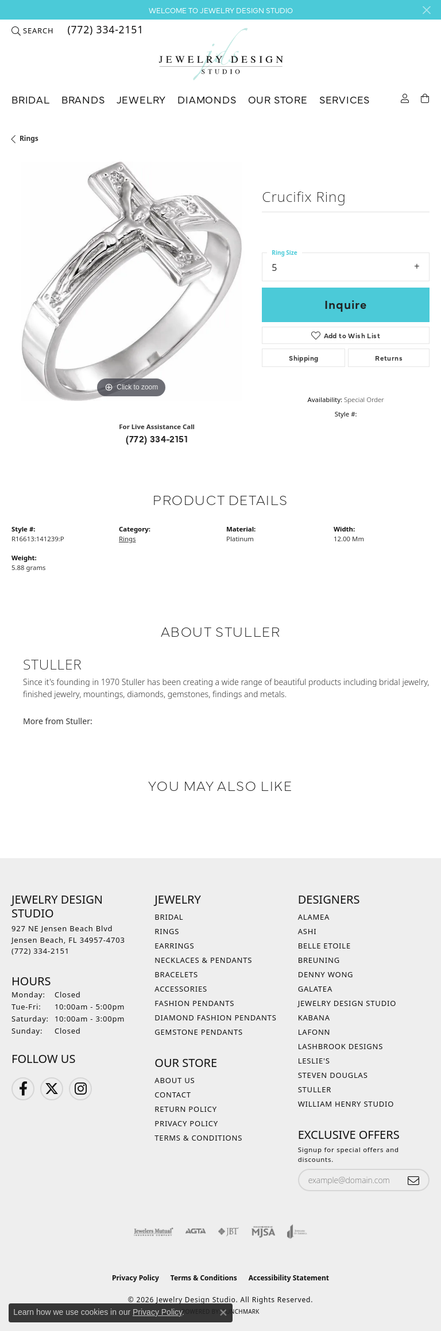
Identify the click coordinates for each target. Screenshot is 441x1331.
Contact (172, 1094)
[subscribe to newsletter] (413, 1180)
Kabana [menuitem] (314, 1017)
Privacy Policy (186, 1123)
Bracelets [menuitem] (176, 974)
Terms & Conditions (198, 1138)
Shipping (303, 357)
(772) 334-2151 (157, 438)
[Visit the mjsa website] (263, 1231)
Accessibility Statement (289, 1278)
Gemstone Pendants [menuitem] (198, 1032)
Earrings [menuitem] (174, 945)
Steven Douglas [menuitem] (333, 1075)
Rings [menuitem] (166, 931)
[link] (104, 30)
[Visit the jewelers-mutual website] (153, 1231)
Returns (389, 357)
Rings (29, 138)
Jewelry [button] (142, 99)
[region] (130, 281)
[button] (32, 30)
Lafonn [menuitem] (314, 1032)
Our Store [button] (278, 99)
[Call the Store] (40, 951)
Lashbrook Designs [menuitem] (341, 1046)
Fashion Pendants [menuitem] (194, 1003)
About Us (174, 1080)
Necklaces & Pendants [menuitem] (203, 960)
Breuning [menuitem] (319, 960)
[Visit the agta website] (195, 1231)
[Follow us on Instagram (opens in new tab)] (80, 1088)
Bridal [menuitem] (168, 917)
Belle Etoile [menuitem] (324, 945)
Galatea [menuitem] (315, 989)
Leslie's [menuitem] (314, 1060)
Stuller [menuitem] (314, 1089)
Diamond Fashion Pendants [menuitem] (215, 1017)
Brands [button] (83, 99)
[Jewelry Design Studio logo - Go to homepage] (220, 54)
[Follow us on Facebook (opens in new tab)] (22, 1088)
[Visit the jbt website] (228, 1231)
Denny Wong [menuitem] (326, 974)
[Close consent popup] (223, 1312)
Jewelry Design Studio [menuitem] (347, 1003)
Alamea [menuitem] (314, 917)
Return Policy (185, 1109)
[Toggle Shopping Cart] (425, 97)
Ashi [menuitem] (307, 931)
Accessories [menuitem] (180, 989)
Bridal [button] (30, 99)
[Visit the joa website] (297, 1231)
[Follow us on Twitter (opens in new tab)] (51, 1088)
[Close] (426, 10)
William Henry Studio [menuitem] (346, 1104)
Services (344, 99)
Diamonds (206, 99)
